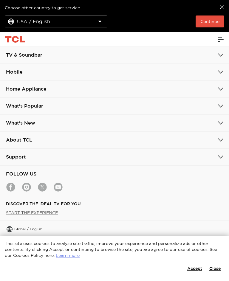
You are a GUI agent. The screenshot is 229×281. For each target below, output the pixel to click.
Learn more (68, 255)
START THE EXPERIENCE (32, 212)
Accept (194, 268)
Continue (209, 21)
